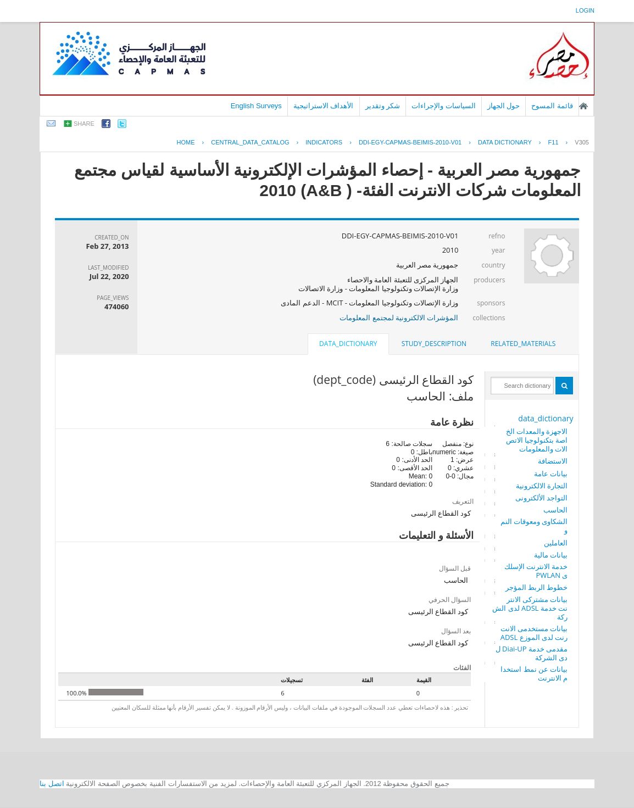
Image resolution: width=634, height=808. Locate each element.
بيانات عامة (551, 473)
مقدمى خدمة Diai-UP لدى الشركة (532, 653)
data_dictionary (545, 418)
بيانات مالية (551, 554)
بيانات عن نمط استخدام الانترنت (534, 673)
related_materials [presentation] (523, 343)
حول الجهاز (503, 106)
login (585, 10)
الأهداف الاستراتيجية (323, 106)
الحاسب (555, 509)
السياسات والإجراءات (443, 106)
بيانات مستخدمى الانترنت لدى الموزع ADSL (534, 633)
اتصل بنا (52, 783)
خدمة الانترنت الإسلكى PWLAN (536, 570)
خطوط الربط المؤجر (536, 587)
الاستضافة (553, 460)
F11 (553, 142)
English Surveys (256, 106)
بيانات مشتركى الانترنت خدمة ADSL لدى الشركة (530, 608)
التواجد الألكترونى (541, 497)
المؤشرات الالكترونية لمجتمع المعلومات (399, 317)
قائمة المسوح (552, 106)
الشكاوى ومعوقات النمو (534, 525)
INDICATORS (323, 142)
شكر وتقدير (383, 106)
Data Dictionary (505, 142)
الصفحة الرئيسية (583, 106)
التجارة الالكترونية (542, 485)
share (84, 123)
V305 (582, 142)
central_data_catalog (250, 142)
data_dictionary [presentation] (348, 343)
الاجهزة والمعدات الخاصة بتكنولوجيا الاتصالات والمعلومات (537, 440)
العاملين (556, 542)
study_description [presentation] (434, 343)
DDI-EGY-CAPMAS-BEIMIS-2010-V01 (410, 142)
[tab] (523, 343)
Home (186, 142)
